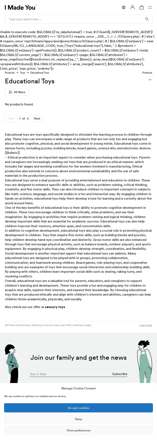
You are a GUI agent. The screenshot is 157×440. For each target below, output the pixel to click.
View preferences (79, 430)
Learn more (145, 325)
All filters (17, 92)
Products (10, 72)
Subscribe (119, 374)
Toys (22, 72)
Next (37, 118)
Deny (78, 419)
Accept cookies (78, 408)
